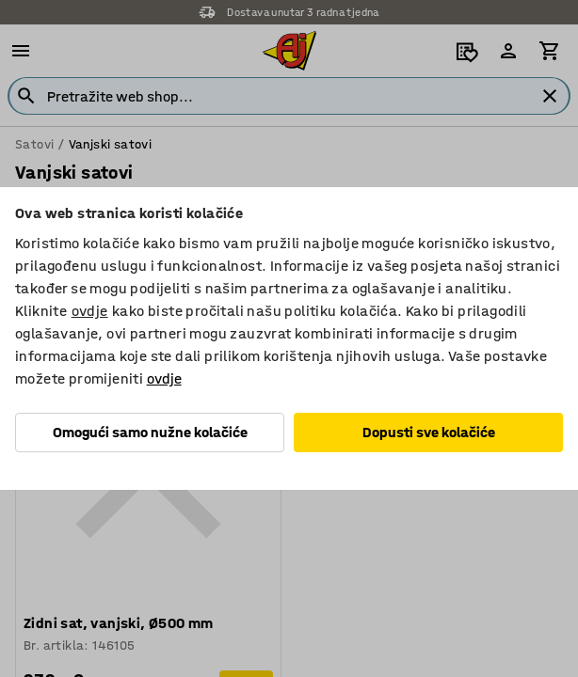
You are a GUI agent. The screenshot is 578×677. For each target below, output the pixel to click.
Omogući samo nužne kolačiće (150, 432)
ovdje (90, 311)
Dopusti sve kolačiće (428, 432)
